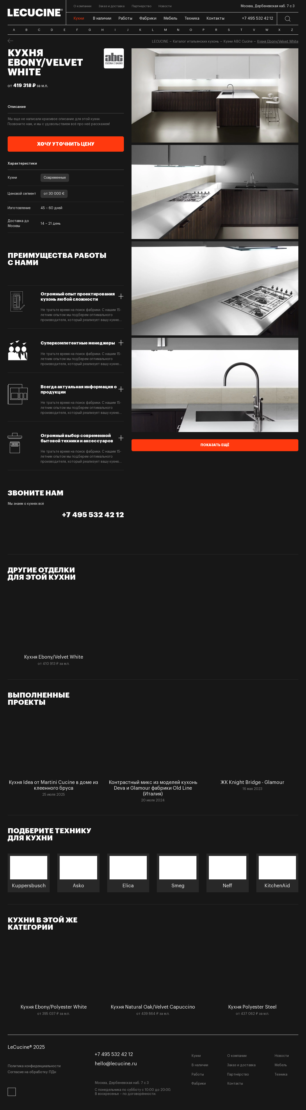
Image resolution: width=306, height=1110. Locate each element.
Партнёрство (238, 1074)
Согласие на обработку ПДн (32, 1072)
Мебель (280, 1065)
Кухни (196, 1056)
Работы (197, 1074)
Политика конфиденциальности (34, 1066)
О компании (237, 1056)
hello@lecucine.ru (116, 1063)
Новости (281, 1056)
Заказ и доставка (241, 1065)
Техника (280, 1074)
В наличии (199, 1065)
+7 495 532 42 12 (257, 18)
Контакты (235, 1083)
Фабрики (198, 1083)
